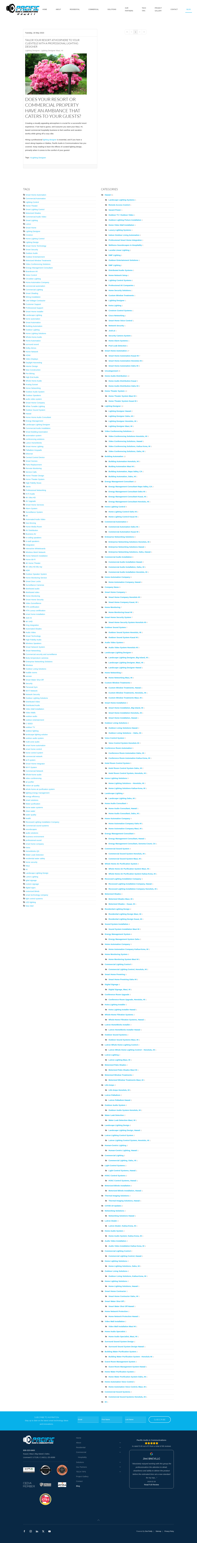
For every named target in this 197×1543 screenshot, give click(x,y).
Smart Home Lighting (34, 446)
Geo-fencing (31, 523)
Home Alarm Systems (118, 341)
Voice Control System (114, 738)
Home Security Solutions (120, 290)
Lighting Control (32, 202)
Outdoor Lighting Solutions (37, 698)
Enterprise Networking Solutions (39, 661)
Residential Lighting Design (117, 909)
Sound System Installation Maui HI (124, 929)
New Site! (30, 906)
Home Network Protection (116, 1311)
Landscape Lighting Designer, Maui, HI (126, 662)
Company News (112, 587)
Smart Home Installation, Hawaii (123, 718)
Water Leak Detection (35, 855)
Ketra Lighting (115, 305)
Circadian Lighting (33, 279)
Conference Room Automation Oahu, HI (126, 753)
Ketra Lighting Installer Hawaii (122, 1010)
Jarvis (28, 486)
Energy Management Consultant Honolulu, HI (129, 502)
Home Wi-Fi (31, 559)
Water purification (33, 804)
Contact (174, 9)
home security (31, 862)
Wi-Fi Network (31, 691)
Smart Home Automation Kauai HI (124, 356)
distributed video (32, 592)
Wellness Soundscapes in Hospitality (125, 245)
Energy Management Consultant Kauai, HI (127, 497)
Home (44, 9)
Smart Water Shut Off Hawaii (121, 1306)
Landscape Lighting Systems (122, 200)
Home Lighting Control (35, 239)
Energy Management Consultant (39, 268)
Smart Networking (33, 651)
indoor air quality (32, 785)
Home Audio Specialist (115, 1331)
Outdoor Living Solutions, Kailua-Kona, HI (127, 1276)
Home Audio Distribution (116, 376)
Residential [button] (75, 9)
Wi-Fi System (31, 767)
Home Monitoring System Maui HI (123, 959)
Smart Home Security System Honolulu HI (127, 622)
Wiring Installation (33, 297)
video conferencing (33, 778)
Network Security (33, 694)
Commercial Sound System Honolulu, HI (127, 854)
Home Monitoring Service (36, 578)
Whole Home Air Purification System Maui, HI (129, 869)
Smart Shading (32, 293)
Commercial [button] (93, 9)
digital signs (30, 888)
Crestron (29, 235)
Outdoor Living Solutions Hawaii (123, 728)
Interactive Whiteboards (35, 548)
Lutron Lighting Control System (119, 1135)
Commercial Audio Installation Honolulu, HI (128, 572)
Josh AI (29, 618)
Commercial (98, 1452)
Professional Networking (36, 490)
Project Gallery (158, 9)
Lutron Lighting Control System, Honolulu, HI (129, 1140)
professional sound (33, 840)
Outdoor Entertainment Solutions (123, 260)
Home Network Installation (37, 556)
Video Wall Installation (35, 709)
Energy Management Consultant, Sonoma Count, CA (132, 844)
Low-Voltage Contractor (35, 300)
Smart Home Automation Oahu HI (123, 366)
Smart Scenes (31, 461)
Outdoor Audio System (35, 392)
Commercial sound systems (37, 826)
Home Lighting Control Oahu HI (123, 512)
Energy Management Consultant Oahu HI (127, 491)
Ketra (28, 847)
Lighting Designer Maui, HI (52, 51)
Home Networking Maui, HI (120, 678)
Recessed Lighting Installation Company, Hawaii (130, 884)
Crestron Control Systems (120, 310)
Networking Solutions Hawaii (121, 1216)
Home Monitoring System (116, 954)
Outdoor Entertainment (35, 257)
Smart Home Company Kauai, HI (123, 602)
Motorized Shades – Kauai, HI (122, 904)
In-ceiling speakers (33, 538)
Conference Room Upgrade (117, 994)
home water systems (34, 807)
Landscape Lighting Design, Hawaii (124, 1130)
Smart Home (31, 228)
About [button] (58, 9)
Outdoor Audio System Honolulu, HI (125, 1110)
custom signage (32, 884)
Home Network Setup (118, 275)
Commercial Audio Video (36, 217)
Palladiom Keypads (34, 450)
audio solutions (32, 833)
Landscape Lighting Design (37, 873)
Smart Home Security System (118, 617)
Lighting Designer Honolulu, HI (122, 421)
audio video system (34, 399)
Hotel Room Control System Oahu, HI (125, 768)
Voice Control (31, 275)
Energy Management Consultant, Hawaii (126, 839)
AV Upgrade (31, 501)
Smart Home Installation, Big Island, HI (126, 708)
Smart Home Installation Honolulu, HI (125, 713)
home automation (33, 319)
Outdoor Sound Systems (116, 1035)
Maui (28, 866)
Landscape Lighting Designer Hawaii (125, 668)
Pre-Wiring (30, 373)
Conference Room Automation (118, 748)
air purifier (30, 782)
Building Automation (34, 326)
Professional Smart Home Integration (125, 240)
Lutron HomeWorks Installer (117, 1025)
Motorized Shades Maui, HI (120, 899)
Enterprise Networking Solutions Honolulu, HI (129, 542)
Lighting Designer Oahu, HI (121, 416)
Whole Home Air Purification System (121, 864)
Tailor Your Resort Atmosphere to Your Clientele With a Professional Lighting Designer (52, 43)
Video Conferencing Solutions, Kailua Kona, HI (130, 446)
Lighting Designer (32, 51)
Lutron (28, 224)
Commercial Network (34, 771)
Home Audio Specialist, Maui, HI (123, 1336)
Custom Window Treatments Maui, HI (125, 698)
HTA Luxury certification (35, 610)
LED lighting (31, 902)
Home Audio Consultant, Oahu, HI (124, 813)
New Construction (33, 370)
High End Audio (32, 377)
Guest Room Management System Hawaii (127, 1367)
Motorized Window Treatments (38, 260)
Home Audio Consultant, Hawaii (123, 808)
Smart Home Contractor (116, 1291)
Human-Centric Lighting (115, 1145)
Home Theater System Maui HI (122, 396)
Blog (189, 9)
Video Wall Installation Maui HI (122, 1326)
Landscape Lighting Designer (38, 424)
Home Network (32, 352)
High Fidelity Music (33, 483)
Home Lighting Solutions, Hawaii (123, 1286)
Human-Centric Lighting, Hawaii (123, 1150)
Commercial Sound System (117, 849)
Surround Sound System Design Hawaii (126, 1346)
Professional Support (34, 308)
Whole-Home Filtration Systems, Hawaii (126, 1020)
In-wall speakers (32, 541)
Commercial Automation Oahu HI (123, 527)
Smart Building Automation (37, 432)
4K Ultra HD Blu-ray (34, 567)
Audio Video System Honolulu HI (123, 647)
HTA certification (32, 607)
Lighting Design (32, 242)
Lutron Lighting (32, 877)
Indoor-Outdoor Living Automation (124, 235)
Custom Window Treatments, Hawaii (125, 688)
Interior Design (32, 366)
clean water (30, 811)
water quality (31, 815)
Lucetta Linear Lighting (119, 250)
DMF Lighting (115, 255)
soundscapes (31, 829)
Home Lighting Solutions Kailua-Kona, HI (127, 788)
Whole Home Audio (34, 381)
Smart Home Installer (34, 311)
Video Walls (30, 713)
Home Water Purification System (119, 1372)
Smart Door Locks (33, 581)
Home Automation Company (37, 282)
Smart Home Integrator (35, 764)
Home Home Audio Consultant (38, 417)
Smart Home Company (35, 403)
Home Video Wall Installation (121, 225)
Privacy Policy (169, 1531)
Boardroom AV (32, 271)
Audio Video (31, 632)
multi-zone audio (32, 742)
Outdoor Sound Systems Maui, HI (123, 1040)
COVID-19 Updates (113, 1206)
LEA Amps (109, 1085)
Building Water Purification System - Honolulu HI (130, 1357)
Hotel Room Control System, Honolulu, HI (127, 773)
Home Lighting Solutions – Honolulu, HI (126, 783)
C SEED (29, 723)
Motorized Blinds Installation (117, 1186)
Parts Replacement (34, 465)
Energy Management (34, 421)
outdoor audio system (35, 738)
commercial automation (35, 286)
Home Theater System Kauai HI (122, 401)
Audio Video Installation (115, 1241)
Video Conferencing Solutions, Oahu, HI (126, 451)
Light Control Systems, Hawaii (122, 1170)
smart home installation (35, 614)
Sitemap (158, 1531)
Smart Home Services (35, 505)
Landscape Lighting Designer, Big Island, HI (128, 657)
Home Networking (33, 388)
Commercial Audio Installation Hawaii (125, 562)
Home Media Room (34, 527)
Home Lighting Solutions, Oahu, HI (124, 1266)
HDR (28, 570)
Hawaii (28, 414)
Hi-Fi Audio (30, 494)
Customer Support (33, 304)
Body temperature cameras (37, 658)
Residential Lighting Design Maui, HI (125, 914)
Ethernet (29, 454)
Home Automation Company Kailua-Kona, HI (128, 949)
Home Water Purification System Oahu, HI (127, 1377)
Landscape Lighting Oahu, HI (122, 798)
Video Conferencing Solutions (38, 264)
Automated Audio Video (35, 519)
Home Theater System (35, 479)
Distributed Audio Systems (121, 270)
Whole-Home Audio (34, 337)
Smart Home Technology (36, 246)
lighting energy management (37, 793)
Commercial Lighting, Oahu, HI (122, 1160)
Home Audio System (114, 1231)
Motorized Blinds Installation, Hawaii (125, 1191)
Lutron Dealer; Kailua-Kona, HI (122, 1226)
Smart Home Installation (115, 703)
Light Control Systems (115, 1165)
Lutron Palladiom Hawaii (119, 1100)
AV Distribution (32, 530)
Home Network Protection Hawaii (123, 1316)
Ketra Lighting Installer (115, 1004)
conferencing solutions (35, 439)
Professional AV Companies (121, 285)
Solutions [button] (111, 9)
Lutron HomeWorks (34, 443)
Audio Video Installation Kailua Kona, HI (126, 1246)
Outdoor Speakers (33, 395)
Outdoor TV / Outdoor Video (121, 215)
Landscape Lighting (34, 315)
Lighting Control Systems (120, 280)
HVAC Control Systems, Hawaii (122, 1181)
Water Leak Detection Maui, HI (122, 1120)
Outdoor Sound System (35, 410)
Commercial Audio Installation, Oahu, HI (126, 567)
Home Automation (33, 341)
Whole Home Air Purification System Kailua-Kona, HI (132, 874)
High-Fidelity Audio (33, 640)
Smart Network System (35, 647)
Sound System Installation (116, 924)
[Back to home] (23, 9)
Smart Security (32, 249)
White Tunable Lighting (35, 406)
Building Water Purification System (120, 1352)
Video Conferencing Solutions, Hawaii (125, 441)
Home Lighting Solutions (36, 333)
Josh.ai (112, 331)
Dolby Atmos (31, 348)
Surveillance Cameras (35, 585)
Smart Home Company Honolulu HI (124, 597)
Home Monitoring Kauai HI (120, 612)
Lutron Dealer (111, 1221)
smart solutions (32, 800)
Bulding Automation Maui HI (121, 466)
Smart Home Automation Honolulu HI (125, 361)
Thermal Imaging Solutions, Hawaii (124, 1201)
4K (27, 516)
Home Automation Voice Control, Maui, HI (127, 1387)
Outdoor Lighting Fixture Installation (125, 220)
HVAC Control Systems (115, 1175)
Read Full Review (151, 1485)
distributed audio (32, 589)
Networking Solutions (114, 1211)
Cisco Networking (117, 315)
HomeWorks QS (32, 851)
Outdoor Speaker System (36, 574)
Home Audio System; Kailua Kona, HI (125, 1236)
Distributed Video (33, 702)
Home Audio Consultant (115, 803)
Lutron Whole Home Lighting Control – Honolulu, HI (132, 1050)
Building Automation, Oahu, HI (122, 476)
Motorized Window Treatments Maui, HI (126, 1080)
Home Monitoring (33, 596)
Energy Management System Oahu (124, 939)
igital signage (31, 880)
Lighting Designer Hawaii (120, 411)
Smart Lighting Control (35, 209)
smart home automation (35, 745)
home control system (34, 753)
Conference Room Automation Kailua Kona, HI (129, 758)
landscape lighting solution (37, 734)
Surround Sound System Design (119, 1341)
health (28, 818)
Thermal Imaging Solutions (117, 1196)
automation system (33, 435)
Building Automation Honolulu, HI (124, 461)
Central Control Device (35, 457)
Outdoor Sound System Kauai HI (123, 637)
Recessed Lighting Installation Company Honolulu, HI (133, 889)
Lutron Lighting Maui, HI (119, 1060)
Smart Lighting (32, 220)
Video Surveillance (33, 603)
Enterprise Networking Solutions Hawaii (126, 547)
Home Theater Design (35, 476)
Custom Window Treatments (121, 295)
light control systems (34, 898)
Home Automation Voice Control (119, 1382)
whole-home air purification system (40, 789)
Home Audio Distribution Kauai (122, 381)
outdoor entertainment (35, 720)
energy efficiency (33, 796)
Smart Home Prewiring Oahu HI (123, 979)
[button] (98, 1520)
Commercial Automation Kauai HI (123, 532)
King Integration (32, 625)
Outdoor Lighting (33, 330)
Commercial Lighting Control (118, 964)
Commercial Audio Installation (38, 428)
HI (27, 869)
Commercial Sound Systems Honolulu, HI (127, 1397)
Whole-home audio (33, 775)
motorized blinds (32, 891)
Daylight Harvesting (34, 362)
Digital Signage (111, 984)
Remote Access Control (119, 205)
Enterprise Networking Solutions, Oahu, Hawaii (130, 552)
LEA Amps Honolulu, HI (119, 1090)
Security (29, 683)
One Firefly (148, 1531)
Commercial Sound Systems (117, 1392)
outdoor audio (31, 716)
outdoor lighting (32, 731)
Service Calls (31, 472)
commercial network (34, 756)
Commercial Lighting (34, 290)
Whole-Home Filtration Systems (119, 1015)
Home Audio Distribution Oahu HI (123, 386)
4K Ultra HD (31, 497)
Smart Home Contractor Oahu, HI (123, 1296)
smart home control (34, 749)
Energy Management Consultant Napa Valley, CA (130, 486)
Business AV (31, 534)
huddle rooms (31, 672)
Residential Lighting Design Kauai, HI (125, 919)
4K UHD (29, 621)
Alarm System (31, 508)
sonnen (29, 676)
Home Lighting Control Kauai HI (123, 517)
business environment (35, 836)
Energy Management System (117, 934)
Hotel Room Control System (117, 763)
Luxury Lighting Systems (120, 230)
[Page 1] (135, 32)
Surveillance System (34, 512)
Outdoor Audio (32, 253)
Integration (30, 545)
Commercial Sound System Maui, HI (125, 859)
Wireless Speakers (33, 643)
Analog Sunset (32, 384)
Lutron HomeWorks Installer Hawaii (125, 1030)
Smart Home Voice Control (120, 320)
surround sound (32, 344)
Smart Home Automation (36, 195)
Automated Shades (34, 629)
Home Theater (32, 206)
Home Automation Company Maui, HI (125, 828)
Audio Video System (114, 642)
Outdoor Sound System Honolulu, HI (125, 632)
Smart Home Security (35, 599)
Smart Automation (33, 322)
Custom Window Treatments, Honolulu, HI (127, 693)
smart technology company (37, 895)
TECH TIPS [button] (144, 9)
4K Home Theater (33, 563)
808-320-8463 (29, 1450)
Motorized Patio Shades (115, 1065)
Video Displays (32, 359)
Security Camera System (120, 336)
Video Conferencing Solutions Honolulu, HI (128, 436)
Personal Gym (32, 687)
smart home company (35, 844)
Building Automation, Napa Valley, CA (126, 471)
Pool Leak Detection (118, 346)
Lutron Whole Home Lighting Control (121, 1045)
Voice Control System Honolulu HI (124, 743)
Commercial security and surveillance (41, 654)
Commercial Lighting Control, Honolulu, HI (128, 969)
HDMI (28, 355)
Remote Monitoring (34, 468)
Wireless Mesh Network (35, 552)
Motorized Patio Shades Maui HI (123, 1070)
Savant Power (115, 210)
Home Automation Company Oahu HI (125, 823)
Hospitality (82, 1457)
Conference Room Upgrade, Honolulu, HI (127, 999)
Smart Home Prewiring (115, 974)
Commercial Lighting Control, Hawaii (125, 1256)
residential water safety (35, 858)
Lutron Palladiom (112, 1095)
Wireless (29, 665)
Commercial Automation (36, 198)
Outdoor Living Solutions (36, 669)
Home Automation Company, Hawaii (125, 582)
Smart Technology (33, 636)
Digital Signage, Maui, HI (119, 989)
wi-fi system (30, 760)
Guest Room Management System (120, 1362)
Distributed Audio (33, 705)
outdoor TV (30, 727)
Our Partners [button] (129, 9)
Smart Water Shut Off (35, 680)
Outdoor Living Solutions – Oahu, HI (125, 733)
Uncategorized (111, 371)
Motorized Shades (33, 213)
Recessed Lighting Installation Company (42, 822)
